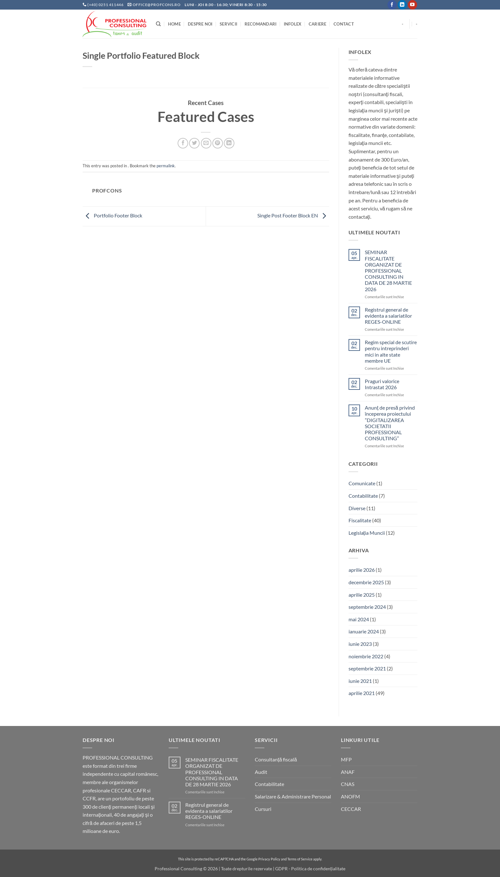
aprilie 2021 (362, 693)
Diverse (357, 508)
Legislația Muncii (367, 533)
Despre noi (200, 23)
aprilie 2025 (362, 595)
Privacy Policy (269, 859)
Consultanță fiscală (276, 759)
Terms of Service (299, 859)
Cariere (318, 23)
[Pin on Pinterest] (217, 143)
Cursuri (263, 809)
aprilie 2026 (362, 570)
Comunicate (362, 483)
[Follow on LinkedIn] (402, 5)
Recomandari (261, 23)
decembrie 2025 (366, 582)
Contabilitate (363, 496)
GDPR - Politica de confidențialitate (310, 868)
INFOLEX (293, 23)
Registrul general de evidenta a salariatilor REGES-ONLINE (388, 315)
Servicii (228, 23)
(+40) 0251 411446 (105, 4)
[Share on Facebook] (183, 143)
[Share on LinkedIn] (229, 143)
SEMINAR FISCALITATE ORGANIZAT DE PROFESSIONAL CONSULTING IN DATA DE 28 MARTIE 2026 (388, 270)
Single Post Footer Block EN (293, 215)
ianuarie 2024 (364, 631)
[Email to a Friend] (206, 143)
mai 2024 (359, 619)
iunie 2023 (360, 644)
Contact (344, 23)
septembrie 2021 (367, 668)
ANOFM (350, 796)
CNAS (347, 784)
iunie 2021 (360, 681)
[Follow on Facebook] (392, 5)
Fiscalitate (360, 520)
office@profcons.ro (157, 4)
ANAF (348, 772)
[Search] (158, 24)
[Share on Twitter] (194, 143)
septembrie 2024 (367, 607)
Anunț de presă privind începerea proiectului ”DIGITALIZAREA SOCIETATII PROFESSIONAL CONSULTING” (390, 422)
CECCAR (351, 809)
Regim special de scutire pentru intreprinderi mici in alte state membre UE (391, 351)
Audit (261, 772)
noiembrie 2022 (366, 656)
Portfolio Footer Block (112, 215)
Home (174, 23)
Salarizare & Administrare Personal (293, 796)
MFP (346, 759)
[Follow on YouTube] (412, 5)
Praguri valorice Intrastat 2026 (382, 384)
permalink (166, 165)
